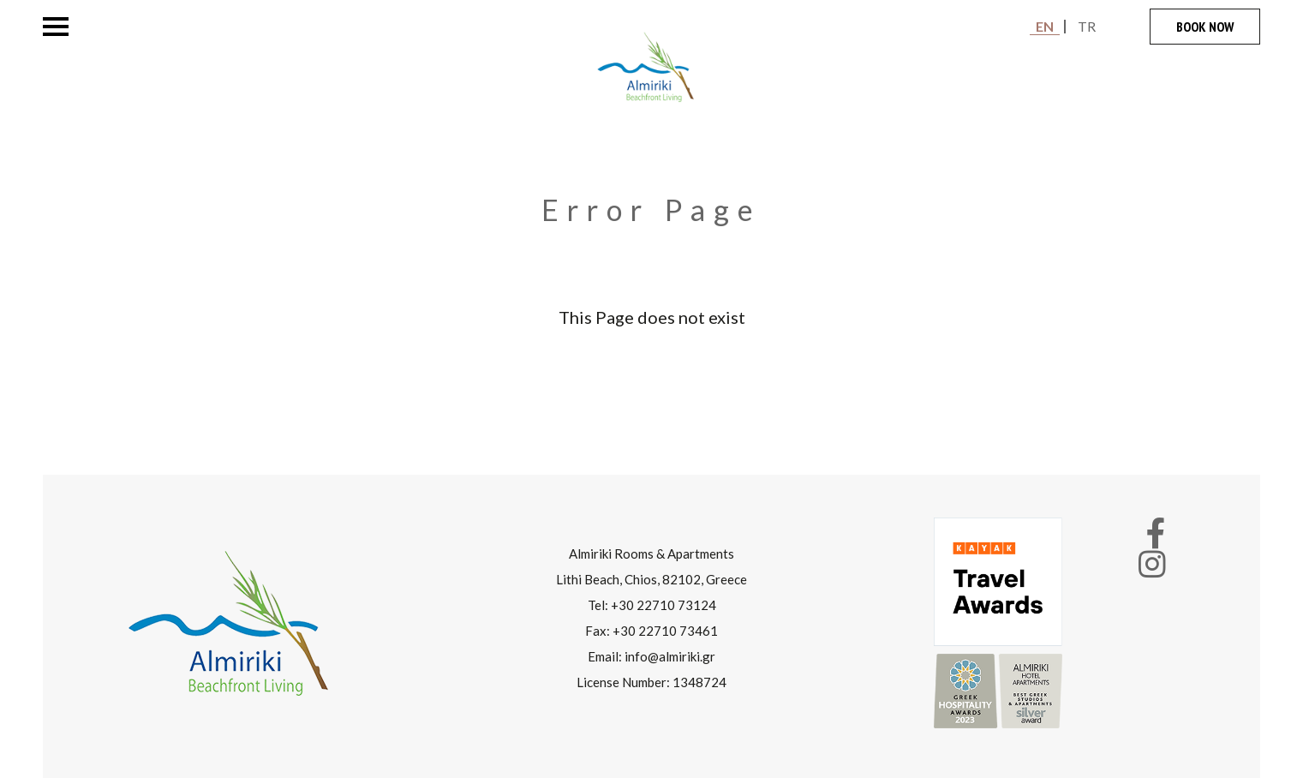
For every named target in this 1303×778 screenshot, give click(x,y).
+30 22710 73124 (663, 605)
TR (1087, 26)
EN (1045, 26)
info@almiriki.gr (670, 656)
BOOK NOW (1205, 26)
